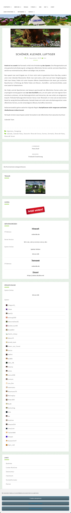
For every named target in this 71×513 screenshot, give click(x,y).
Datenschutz (10, 472)
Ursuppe (10, 437)
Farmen (44, 134)
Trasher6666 (12, 432)
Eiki (44, 58)
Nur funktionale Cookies (36, 503)
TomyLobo (11, 428)
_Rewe (10, 309)
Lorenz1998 (11, 375)
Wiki (40, 7)
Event (52, 7)
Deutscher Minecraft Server (32, 134)
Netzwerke (21, 12)
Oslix (9, 412)
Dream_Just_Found (14, 346)
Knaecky (10, 367)
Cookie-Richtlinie (11, 467)
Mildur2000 (11, 400)
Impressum (9, 476)
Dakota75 (11, 338)
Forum (33, 7)
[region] (35, 19)
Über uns (17, 7)
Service (30, 12)
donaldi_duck (12, 342)
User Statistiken (8, 12)
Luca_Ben (11, 383)
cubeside (9, 134)
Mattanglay (11, 395)
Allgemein (10, 131)
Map (45, 7)
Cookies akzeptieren (35, 498)
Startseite (7, 7)
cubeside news (18, 134)
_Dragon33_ (11, 305)
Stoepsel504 (12, 424)
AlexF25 (10, 313)
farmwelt (51, 134)
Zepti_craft (11, 445)
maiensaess (11, 387)
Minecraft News (60, 134)
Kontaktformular (11, 480)
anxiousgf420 (12, 317)
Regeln (26, 7)
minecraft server (9, 136)
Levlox (10, 371)
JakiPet (10, 354)
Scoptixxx (11, 420)
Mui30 (9, 404)
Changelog (17, 131)
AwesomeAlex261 (13, 322)
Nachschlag (11, 408)
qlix (9, 416)
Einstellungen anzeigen (35, 508)
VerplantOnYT (12, 441)
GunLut (10, 350)
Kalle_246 (11, 363)
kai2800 (10, 359)
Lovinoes (10, 379)
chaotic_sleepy (12, 334)
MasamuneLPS (12, 391)
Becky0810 (11, 330)
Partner (8, 484)
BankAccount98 (13, 326)
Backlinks (9, 463)
